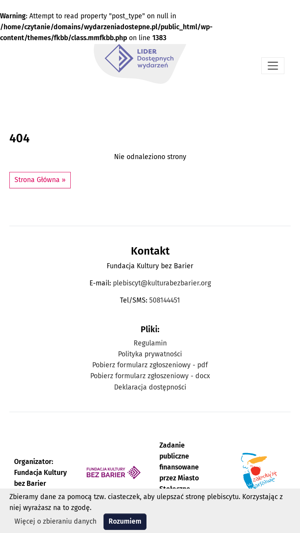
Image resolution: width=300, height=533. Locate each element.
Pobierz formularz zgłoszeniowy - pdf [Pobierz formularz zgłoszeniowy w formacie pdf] (150, 365)
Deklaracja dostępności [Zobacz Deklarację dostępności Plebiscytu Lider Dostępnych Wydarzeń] (150, 387)
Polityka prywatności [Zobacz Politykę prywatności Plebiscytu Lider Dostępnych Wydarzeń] (150, 354)
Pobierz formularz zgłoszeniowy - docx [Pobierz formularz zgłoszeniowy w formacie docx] (150, 376)
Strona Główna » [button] (40, 180)
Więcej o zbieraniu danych (55, 521)
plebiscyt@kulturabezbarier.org (162, 283)
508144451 (164, 300)
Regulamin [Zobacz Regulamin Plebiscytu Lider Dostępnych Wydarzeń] (150, 343)
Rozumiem (125, 521)
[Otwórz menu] (272, 65)
